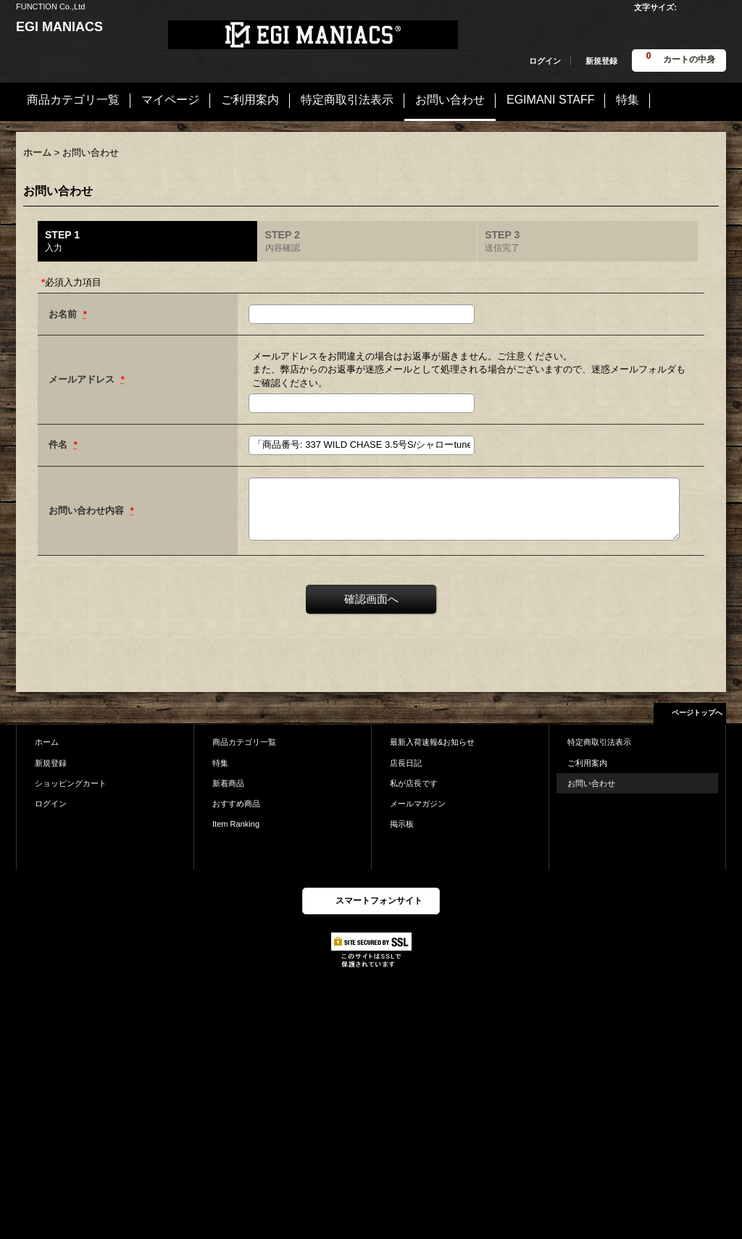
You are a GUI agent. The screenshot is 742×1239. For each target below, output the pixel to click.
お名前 (64, 314)
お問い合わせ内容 (88, 510)
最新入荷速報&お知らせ (432, 742)
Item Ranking (235, 823)
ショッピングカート (71, 783)
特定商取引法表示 (599, 742)
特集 (220, 763)
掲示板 (402, 823)
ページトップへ (697, 713)
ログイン (545, 61)
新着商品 (228, 783)
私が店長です (414, 783)
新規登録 (601, 61)
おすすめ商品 (236, 803)
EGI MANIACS (59, 27)
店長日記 (406, 763)
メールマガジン (418, 803)
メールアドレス (83, 379)
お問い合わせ (591, 783)
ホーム (47, 742)
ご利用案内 (587, 763)
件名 (59, 444)
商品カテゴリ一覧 (244, 742)
